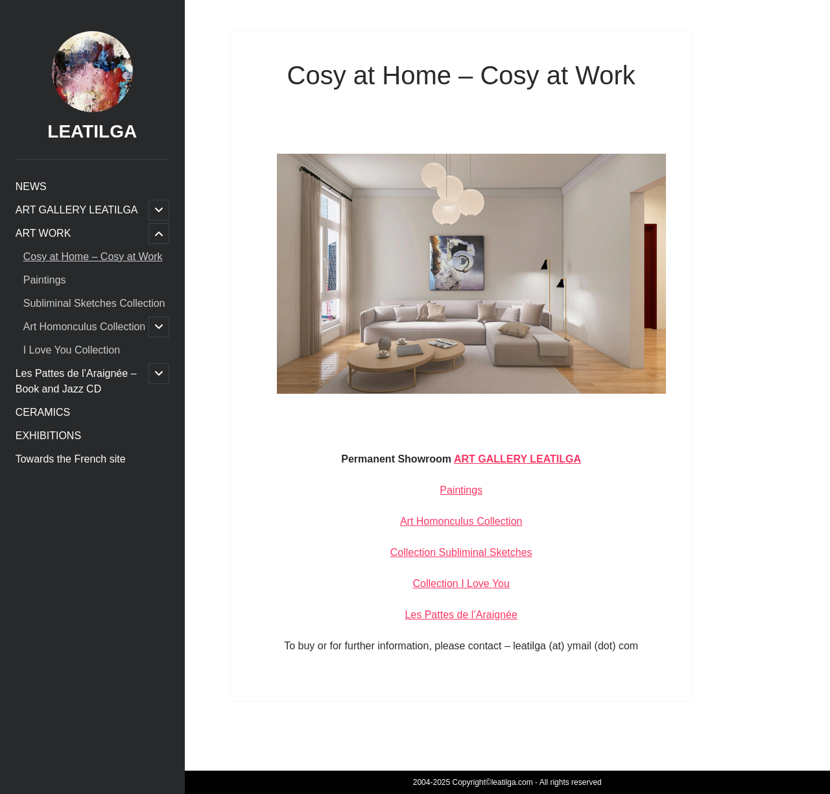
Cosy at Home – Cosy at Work (93, 256)
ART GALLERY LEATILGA (77, 209)
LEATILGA (92, 131)
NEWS (31, 186)
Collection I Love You (460, 583)
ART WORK (43, 233)
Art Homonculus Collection (84, 326)
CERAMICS (43, 412)
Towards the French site (71, 458)
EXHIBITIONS (48, 435)
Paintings (44, 279)
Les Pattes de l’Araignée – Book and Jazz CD (76, 381)
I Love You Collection (71, 349)
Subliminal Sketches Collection (94, 303)
